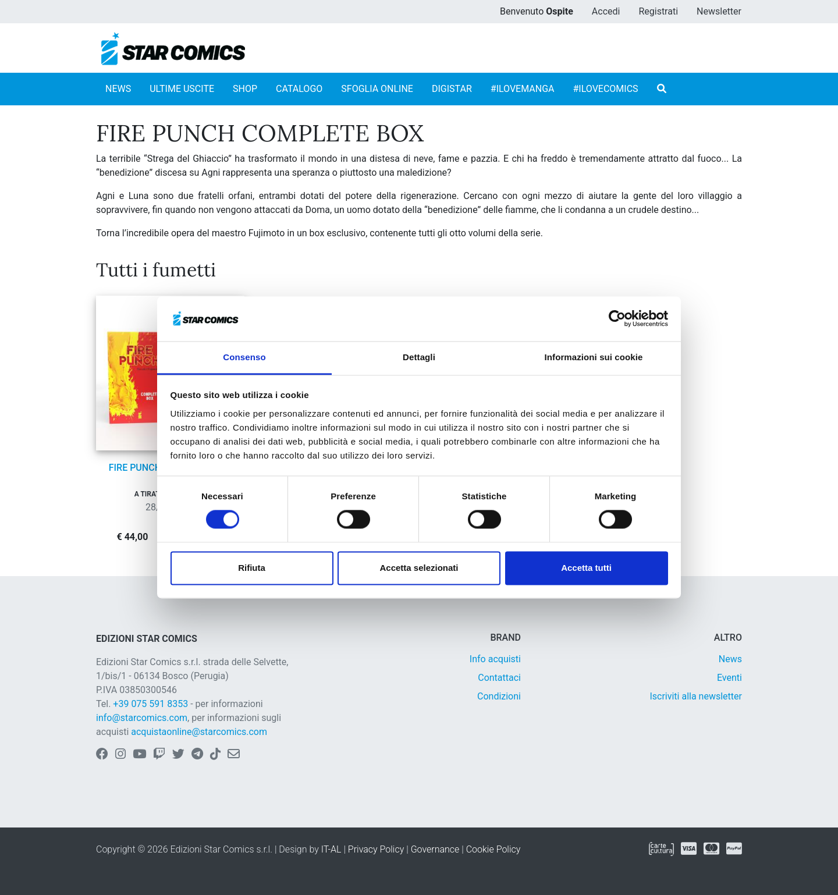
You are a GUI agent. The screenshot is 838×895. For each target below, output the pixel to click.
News (730, 659)
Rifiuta (251, 568)
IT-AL (331, 849)
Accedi (606, 11)
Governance (435, 849)
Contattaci (499, 677)
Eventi (729, 677)
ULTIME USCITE (182, 88)
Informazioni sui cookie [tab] (594, 357)
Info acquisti (495, 659)
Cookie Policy (493, 849)
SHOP (245, 88)
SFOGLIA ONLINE (377, 88)
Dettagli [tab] (419, 357)
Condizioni (499, 696)
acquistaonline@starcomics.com (199, 731)
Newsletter (719, 11)
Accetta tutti (586, 568)
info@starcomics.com (141, 717)
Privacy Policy (376, 849)
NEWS (118, 88)
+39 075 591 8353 (150, 703)
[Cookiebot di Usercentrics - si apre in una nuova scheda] (617, 319)
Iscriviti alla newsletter (695, 696)
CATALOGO (299, 88)
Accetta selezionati (418, 568)
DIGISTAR (452, 88)
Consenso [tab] (244, 357)
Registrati (658, 11)
